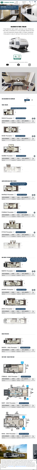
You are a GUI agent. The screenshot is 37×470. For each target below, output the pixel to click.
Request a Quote (20, 118)
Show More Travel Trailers (18, 108)
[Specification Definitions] (32, 100)
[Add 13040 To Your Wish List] (17, 434)
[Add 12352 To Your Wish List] (15, 195)
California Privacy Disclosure (20, 466)
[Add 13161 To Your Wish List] (14, 232)
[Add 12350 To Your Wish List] (15, 176)
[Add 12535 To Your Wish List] (14, 327)
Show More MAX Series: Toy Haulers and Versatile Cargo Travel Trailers (18, 260)
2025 (27, 98)
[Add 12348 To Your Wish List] (14, 156)
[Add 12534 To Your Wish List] (18, 347)
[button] (30, 2)
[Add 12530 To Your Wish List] (13, 136)
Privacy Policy (10, 466)
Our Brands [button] (16, 2)
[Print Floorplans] (25, 101)
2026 (27, 100)
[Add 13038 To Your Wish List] (19, 376)
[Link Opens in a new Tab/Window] (17, 57)
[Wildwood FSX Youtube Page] (7, 64)
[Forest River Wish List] (33, 2)
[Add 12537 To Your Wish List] (14, 309)
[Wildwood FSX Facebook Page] (18, 64)
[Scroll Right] (35, 454)
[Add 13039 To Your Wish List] (17, 403)
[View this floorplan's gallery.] (34, 118)
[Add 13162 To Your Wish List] (14, 252)
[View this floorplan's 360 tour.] (33, 118)
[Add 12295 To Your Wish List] (14, 290)
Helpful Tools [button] (24, 2)
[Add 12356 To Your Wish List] (15, 212)
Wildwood (5, 8)
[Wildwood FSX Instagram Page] (29, 64)
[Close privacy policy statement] (35, 460)
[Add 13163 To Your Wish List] (14, 271)
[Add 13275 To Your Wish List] (14, 118)
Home (2, 8)
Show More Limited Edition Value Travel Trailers (18, 184)
